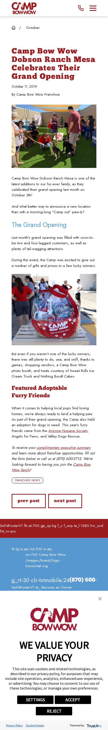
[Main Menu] (93, 8)
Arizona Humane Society (67, 430)
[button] (100, 599)
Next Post (65, 501)
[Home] (24, 8)
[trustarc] (94, 725)
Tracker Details (34, 725)
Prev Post (29, 501)
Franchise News (27, 480)
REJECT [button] (54, 711)
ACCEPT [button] (72, 700)
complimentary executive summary (64, 447)
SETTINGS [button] (35, 700)
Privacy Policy (14, 725)
